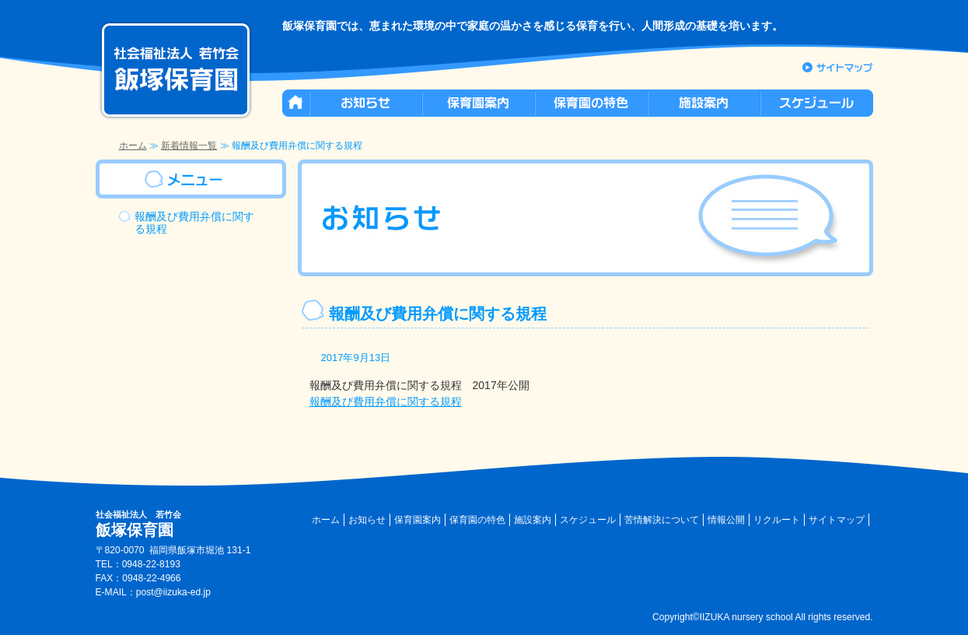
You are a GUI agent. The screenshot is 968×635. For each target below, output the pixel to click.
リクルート (776, 519)
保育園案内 (417, 519)
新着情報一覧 (189, 145)
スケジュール (588, 519)
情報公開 (726, 519)
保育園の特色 (477, 519)
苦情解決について (661, 519)
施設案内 (532, 519)
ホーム (133, 145)
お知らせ (367, 519)
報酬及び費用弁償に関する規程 (385, 401)
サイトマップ (837, 519)
